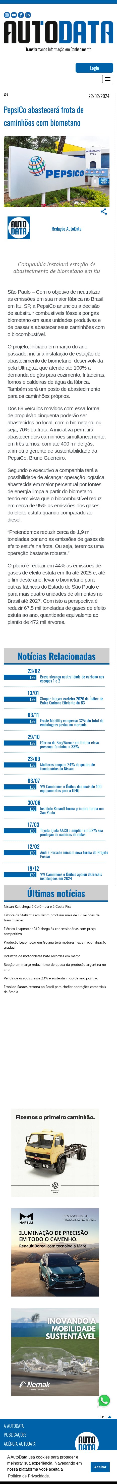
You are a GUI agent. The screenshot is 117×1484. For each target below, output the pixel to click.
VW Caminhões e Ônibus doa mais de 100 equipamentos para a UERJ (70, 788)
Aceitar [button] (100, 1467)
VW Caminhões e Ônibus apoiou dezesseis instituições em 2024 (71, 876)
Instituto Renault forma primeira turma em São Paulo (72, 810)
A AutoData (14, 1425)
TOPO (102, 1417)
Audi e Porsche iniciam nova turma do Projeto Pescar (74, 854)
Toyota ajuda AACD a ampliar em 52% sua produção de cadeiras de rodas (71, 832)
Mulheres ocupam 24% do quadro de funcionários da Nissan (67, 766)
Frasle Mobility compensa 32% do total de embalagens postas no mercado (71, 723)
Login (94, 68)
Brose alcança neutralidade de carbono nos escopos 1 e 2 (72, 679)
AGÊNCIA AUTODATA (20, 1443)
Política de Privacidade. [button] (29, 1476)
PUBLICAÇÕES (15, 1434)
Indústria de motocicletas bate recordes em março (42, 955)
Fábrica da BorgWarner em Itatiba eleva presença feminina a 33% (69, 744)
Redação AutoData (66, 228)
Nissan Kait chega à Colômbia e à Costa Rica (37, 906)
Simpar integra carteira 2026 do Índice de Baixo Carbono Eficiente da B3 (71, 701)
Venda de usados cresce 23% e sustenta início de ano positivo (51, 978)
